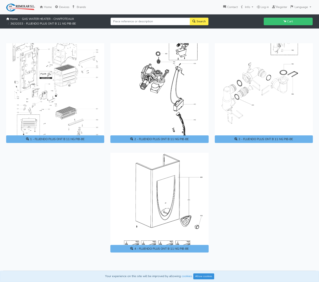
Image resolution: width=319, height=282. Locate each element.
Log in (263, 7)
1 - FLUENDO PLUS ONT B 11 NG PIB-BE (55, 139)
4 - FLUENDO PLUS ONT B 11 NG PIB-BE (159, 249)
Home (46, 7)
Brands (79, 7)
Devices (62, 7)
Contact (230, 7)
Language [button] (300, 7)
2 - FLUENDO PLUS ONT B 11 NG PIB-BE (159, 139)
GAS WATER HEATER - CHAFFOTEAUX (48, 19)
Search (199, 21)
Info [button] (246, 7)
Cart (288, 21)
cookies (187, 276)
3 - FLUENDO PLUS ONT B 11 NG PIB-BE (263, 139)
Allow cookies (203, 276)
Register (279, 6)
